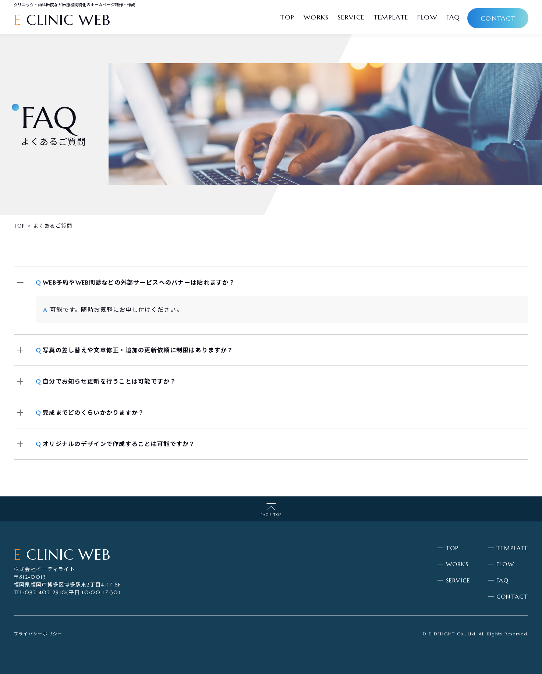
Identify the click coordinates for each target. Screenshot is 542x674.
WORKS (457, 564)
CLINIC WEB (62, 20)
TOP (452, 548)
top (287, 17)
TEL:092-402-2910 (40, 592)
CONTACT (512, 596)
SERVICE (458, 580)
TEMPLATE (512, 548)
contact (498, 18)
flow (427, 17)
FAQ (502, 580)
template (390, 17)
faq (453, 17)
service (351, 17)
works (316, 17)
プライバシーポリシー (38, 633)
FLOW (505, 564)
